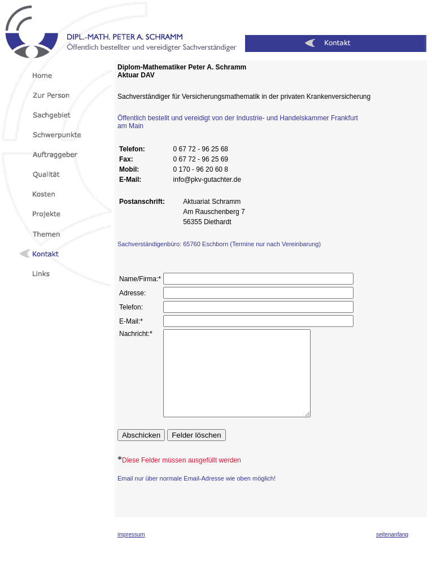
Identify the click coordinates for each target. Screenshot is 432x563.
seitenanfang (392, 551)
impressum (131, 551)
